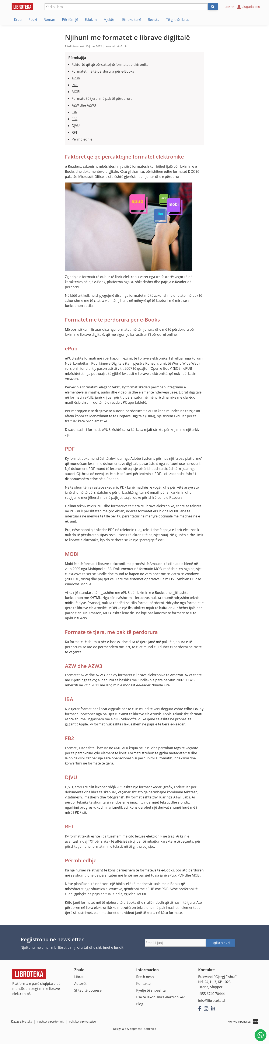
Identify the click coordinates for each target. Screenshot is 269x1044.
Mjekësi (109, 19)
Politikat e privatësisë (82, 1021)
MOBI (76, 91)
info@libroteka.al (211, 1000)
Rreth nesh (145, 976)
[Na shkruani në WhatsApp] (260, 1035)
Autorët (80, 983)
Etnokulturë (131, 19)
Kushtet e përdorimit (50, 1021)
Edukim (91, 19)
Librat (79, 976)
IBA (74, 112)
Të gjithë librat (177, 19)
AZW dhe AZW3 (84, 105)
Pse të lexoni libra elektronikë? (160, 997)
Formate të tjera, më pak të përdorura (102, 98)
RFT (74, 132)
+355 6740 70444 (211, 993)
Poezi (32, 19)
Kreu (18, 19)
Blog (139, 1004)
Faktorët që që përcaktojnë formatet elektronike (110, 64)
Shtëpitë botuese (88, 990)
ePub (76, 78)
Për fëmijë (70, 19)
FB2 (74, 119)
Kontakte (143, 983)
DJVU (76, 125)
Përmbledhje (82, 139)
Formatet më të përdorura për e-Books (103, 71)
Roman (49, 19)
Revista (153, 19)
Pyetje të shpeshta (151, 990)
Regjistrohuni (220, 943)
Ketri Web (150, 1029)
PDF (75, 85)
